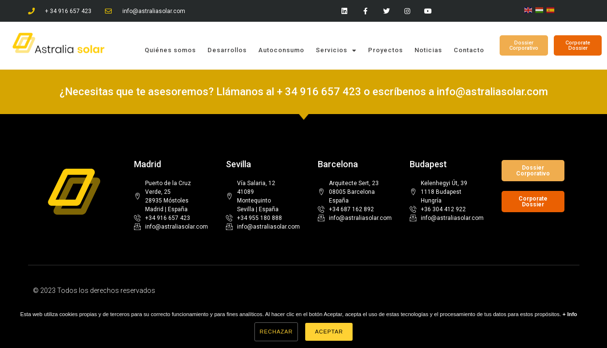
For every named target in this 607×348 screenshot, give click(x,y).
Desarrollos (227, 50)
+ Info (570, 314)
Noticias (428, 50)
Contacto (469, 50)
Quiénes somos (170, 50)
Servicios (336, 50)
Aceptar (329, 331)
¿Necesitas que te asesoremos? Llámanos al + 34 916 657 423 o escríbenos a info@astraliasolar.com (303, 92)
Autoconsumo (281, 50)
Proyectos (385, 50)
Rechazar (276, 331)
